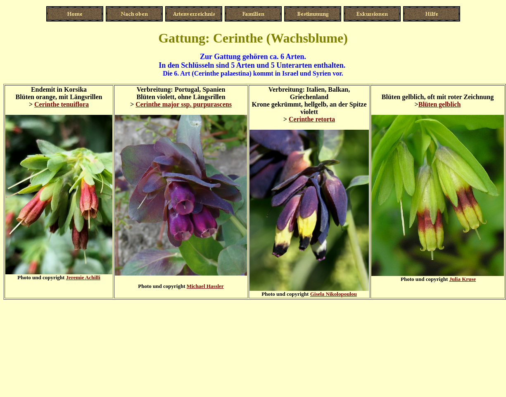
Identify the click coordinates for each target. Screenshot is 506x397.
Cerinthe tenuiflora (61, 104)
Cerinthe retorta (312, 119)
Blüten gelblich (439, 104)
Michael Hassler (205, 286)
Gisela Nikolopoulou (333, 294)
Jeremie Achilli (83, 277)
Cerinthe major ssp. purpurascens (183, 104)
